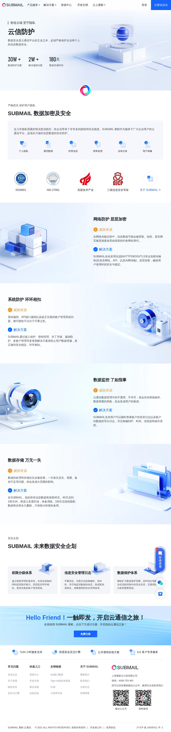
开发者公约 (96, 727)
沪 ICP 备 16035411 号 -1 (150, 727)
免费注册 (85, 634)
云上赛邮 (98, 5)
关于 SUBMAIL (150, 190)
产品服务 (32, 5)
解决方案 (49, 5)
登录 (144, 5)
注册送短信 (161, 5)
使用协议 (111, 727)
